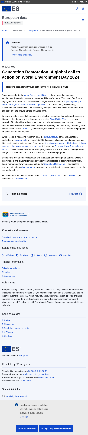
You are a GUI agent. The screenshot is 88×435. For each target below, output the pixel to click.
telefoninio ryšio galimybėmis (36, 374)
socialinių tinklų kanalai (16, 396)
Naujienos (33, 30)
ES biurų (27, 380)
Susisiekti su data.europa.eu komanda (19, 237)
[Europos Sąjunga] (10, 8)
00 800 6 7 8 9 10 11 (37, 371)
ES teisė (6, 320)
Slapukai (6, 272)
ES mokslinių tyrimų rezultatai (15, 328)
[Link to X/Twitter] (8, 255)
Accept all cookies (27, 428)
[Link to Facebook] (22, 255)
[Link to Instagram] (50, 255)
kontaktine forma (46, 377)
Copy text (75, 193)
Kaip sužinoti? (79, 2)
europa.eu (23, 355)
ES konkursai (8, 324)
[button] (83, 8)
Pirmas (5, 30)
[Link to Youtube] (64, 255)
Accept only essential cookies (56, 428)
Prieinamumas (8, 276)
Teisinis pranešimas (11, 268)
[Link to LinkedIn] (36, 255)
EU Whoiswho (8, 332)
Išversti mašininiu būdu (21, 55)
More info (24, 417)
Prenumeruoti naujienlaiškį (14, 241)
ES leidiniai (7, 336)
